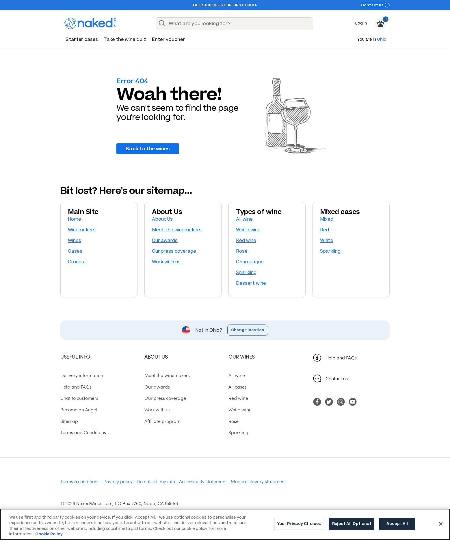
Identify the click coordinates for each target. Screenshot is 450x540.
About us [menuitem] (156, 356)
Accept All (397, 524)
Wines (74, 240)
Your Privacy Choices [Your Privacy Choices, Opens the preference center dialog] (299, 524)
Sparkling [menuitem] (238, 432)
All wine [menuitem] (236, 375)
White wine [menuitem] (240, 409)
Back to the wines (148, 148)
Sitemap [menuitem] (69, 421)
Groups (76, 262)
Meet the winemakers (177, 229)
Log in (361, 23)
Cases (75, 251)
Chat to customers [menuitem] (79, 398)
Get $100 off (206, 5)
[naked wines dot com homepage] (90, 23)
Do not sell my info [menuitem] (156, 481)
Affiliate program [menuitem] (162, 421)
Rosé (242, 251)
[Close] (440, 524)
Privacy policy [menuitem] (118, 481)
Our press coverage (174, 251)
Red (324, 229)
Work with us (166, 262)
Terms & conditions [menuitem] (79, 481)
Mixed (326, 219)
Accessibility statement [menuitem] (203, 481)
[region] (225, 524)
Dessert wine (251, 283)
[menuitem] (82, 39)
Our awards (165, 240)
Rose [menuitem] (233, 421)
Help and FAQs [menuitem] (76, 386)
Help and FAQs (341, 357)
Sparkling (246, 272)
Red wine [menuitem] (238, 398)
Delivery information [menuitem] (81, 375)
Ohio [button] (381, 40)
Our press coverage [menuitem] (165, 398)
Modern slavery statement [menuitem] (258, 481)
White (326, 240)
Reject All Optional (351, 524)
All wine (244, 219)
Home (74, 219)
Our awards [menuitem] (157, 386)
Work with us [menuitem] (157, 409)
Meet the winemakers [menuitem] (167, 375)
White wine (248, 229)
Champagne (250, 262)
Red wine (246, 240)
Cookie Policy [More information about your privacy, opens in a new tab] (49, 534)
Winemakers (82, 229)
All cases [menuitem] (237, 386)
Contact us (375, 5)
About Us (162, 219)
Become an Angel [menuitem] (78, 409)
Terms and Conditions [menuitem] (83, 432)
